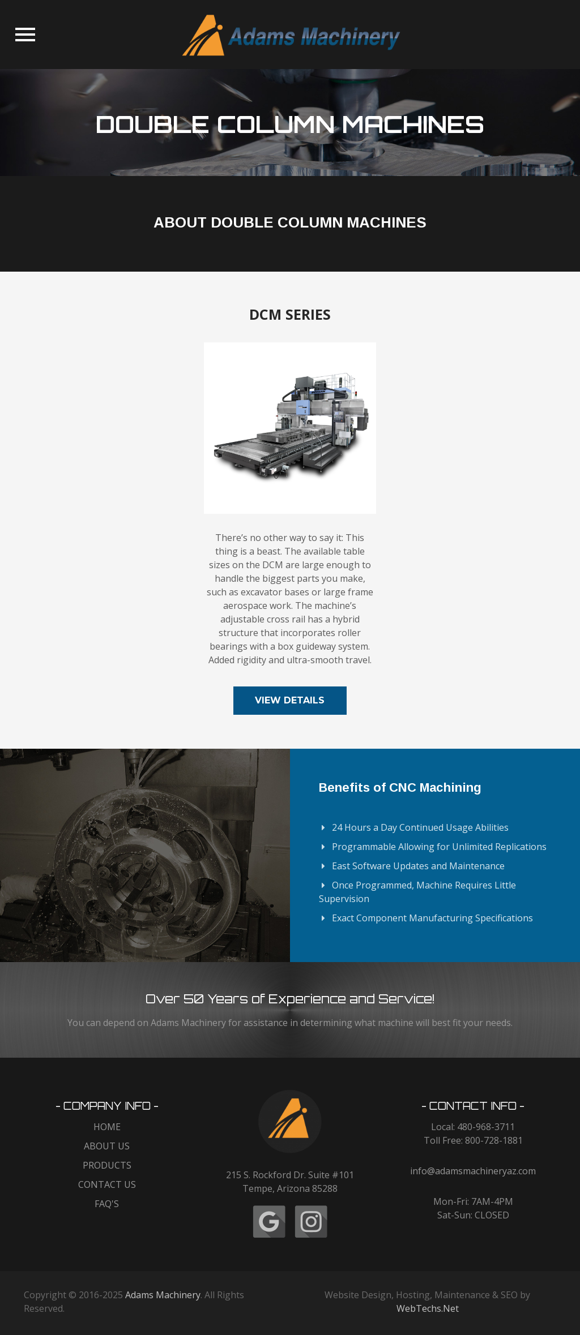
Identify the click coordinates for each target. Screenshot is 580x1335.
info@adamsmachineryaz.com (473, 1171)
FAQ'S (107, 1203)
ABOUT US (107, 1146)
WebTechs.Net (427, 1308)
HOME (107, 1127)
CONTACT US (107, 1184)
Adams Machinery (163, 1295)
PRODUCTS (107, 1165)
